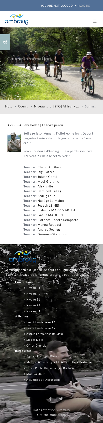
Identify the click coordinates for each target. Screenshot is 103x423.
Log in (84, 5)
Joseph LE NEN (49, 205)
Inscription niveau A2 (41, 328)
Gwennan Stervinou (52, 234)
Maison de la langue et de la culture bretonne (59, 362)
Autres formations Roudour (44, 334)
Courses (23, 106)
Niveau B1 (33, 299)
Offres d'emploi (36, 345)
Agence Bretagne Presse (42, 356)
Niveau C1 (33, 311)
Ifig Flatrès (46, 172)
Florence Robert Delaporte (58, 220)
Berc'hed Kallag (49, 191)
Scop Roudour (35, 374)
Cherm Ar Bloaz (49, 167)
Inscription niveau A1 (41, 322)
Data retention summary (51, 410)
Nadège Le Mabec (51, 200)
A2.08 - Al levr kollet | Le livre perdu (35, 125)
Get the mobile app (51, 415)
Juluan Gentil (48, 176)
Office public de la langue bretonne (51, 368)
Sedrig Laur (46, 196)
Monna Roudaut (49, 224)
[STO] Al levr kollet (66, 106)
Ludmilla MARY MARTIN (56, 210)
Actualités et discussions (43, 379)
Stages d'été (35, 339)
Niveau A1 (33, 287)
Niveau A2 (41, 106)
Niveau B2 (33, 305)
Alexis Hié (45, 186)
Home (9, 106)
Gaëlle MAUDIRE (51, 215)
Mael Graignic (48, 181)
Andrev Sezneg (49, 229)
